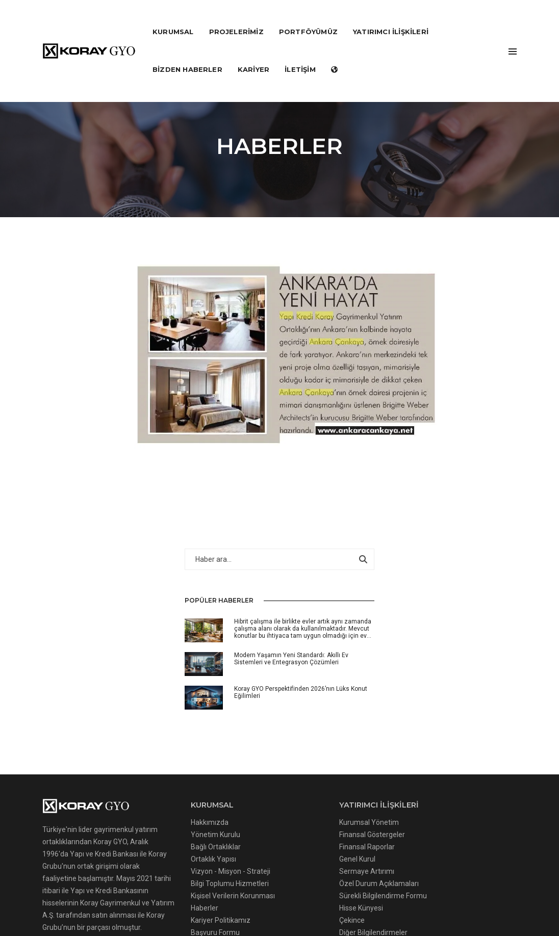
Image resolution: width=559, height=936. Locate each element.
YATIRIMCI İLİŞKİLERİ (390, 18)
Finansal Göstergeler (271, 646)
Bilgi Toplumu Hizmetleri (179, 695)
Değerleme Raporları (369, 713)
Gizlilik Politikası (303, 894)
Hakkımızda (159, 634)
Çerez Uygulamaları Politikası (220, 894)
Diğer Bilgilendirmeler (272, 756)
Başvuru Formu (164, 756)
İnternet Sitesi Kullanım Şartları (388, 894)
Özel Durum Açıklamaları (278, 695)
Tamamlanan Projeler (371, 646)
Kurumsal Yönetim (268, 634)
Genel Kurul (256, 670)
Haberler (154, 731)
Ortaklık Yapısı (163, 670)
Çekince (251, 744)
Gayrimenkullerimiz (367, 700)
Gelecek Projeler (362, 658)
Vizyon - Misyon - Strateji (180, 683)
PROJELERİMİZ (236, 18)
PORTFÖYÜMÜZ (308, 18)
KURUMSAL (173, 18)
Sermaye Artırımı (265, 683)
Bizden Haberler (187, 56)
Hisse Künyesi (260, 731)
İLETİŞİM (300, 56)
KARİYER (253, 56)
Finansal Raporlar (266, 658)
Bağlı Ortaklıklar (165, 658)
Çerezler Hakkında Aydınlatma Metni (104, 894)
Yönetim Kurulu (165, 646)
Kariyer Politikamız (170, 744)
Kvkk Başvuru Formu (481, 894)
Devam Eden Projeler (369, 634)
